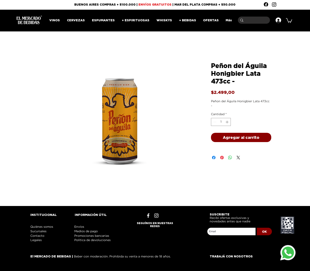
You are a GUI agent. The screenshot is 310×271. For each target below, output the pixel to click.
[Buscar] (253, 20)
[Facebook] (266, 4)
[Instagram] (274, 4)
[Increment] (227, 122)
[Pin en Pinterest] (222, 157)
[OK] (264, 231)
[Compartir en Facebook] (213, 157)
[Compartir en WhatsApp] (230, 157)
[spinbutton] (221, 122)
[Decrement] (214, 122)
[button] (289, 20)
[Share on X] (238, 157)
